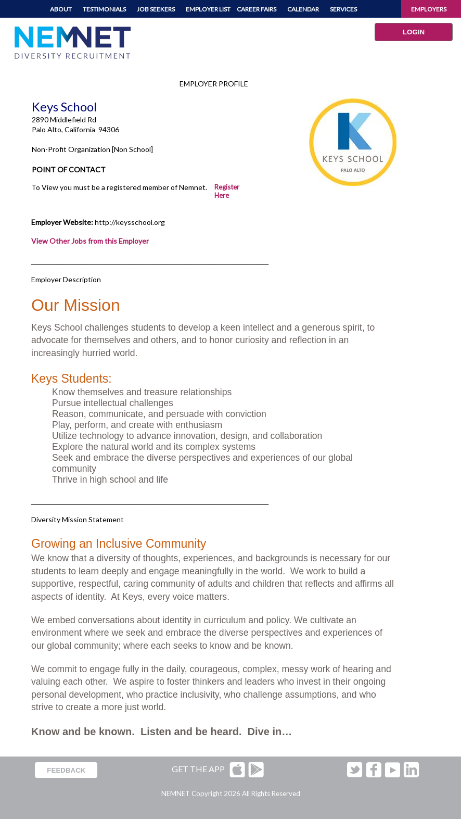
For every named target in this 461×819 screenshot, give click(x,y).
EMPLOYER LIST (208, 9)
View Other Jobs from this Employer (90, 240)
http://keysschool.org (130, 222)
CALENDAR (303, 9)
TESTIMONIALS (104, 9)
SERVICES (343, 9)
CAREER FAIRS (256, 9)
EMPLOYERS (428, 9)
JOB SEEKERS (156, 9)
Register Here (226, 191)
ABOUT (61, 9)
